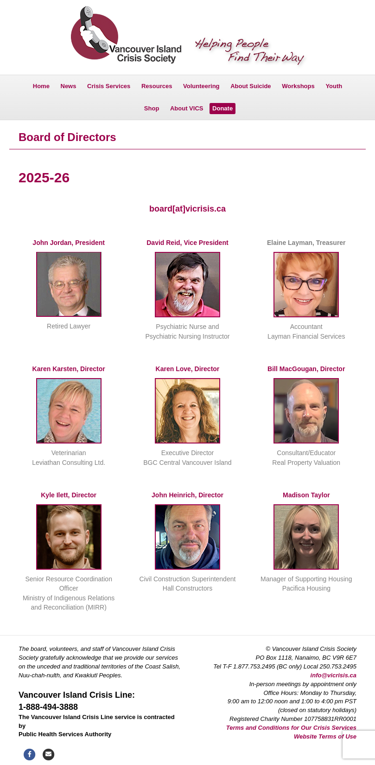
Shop (151, 108)
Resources (156, 86)
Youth (333, 86)
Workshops (298, 86)
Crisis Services (108, 86)
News (68, 86)
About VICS (186, 108)
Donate (222, 108)
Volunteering (201, 86)
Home (41, 86)
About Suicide (250, 86)
